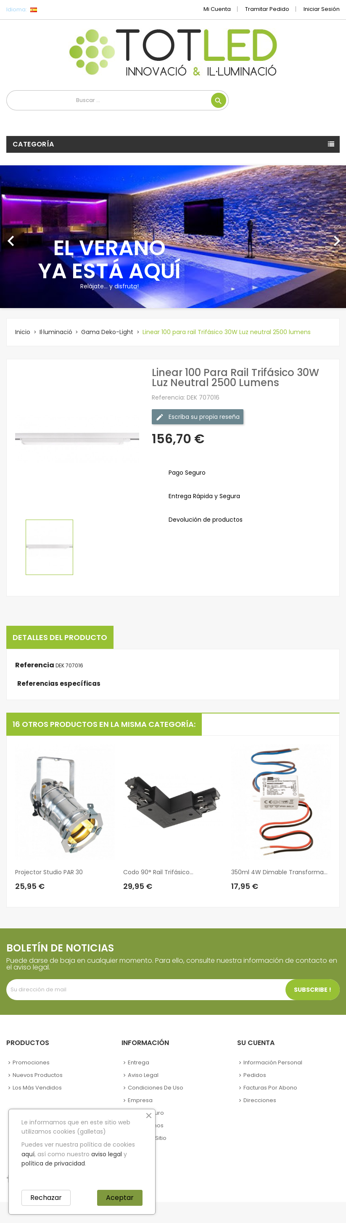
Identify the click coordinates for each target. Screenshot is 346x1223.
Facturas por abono (270, 1088)
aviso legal (106, 1154)
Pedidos (254, 1075)
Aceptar (120, 1197)
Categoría (33, 144)
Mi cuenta (217, 9)
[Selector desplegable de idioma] (52, 9)
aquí (27, 1154)
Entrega (138, 1062)
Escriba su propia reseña (198, 417)
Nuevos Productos (38, 1075)
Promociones (31, 1062)
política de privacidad (53, 1163)
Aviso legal (143, 1075)
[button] (26, 236)
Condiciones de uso (155, 1088)
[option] (173, 236)
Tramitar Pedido (267, 9)
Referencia (34, 665)
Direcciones (259, 1100)
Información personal (272, 1062)
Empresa (140, 1100)
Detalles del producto (60, 637)
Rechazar (46, 1197)
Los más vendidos (37, 1088)
